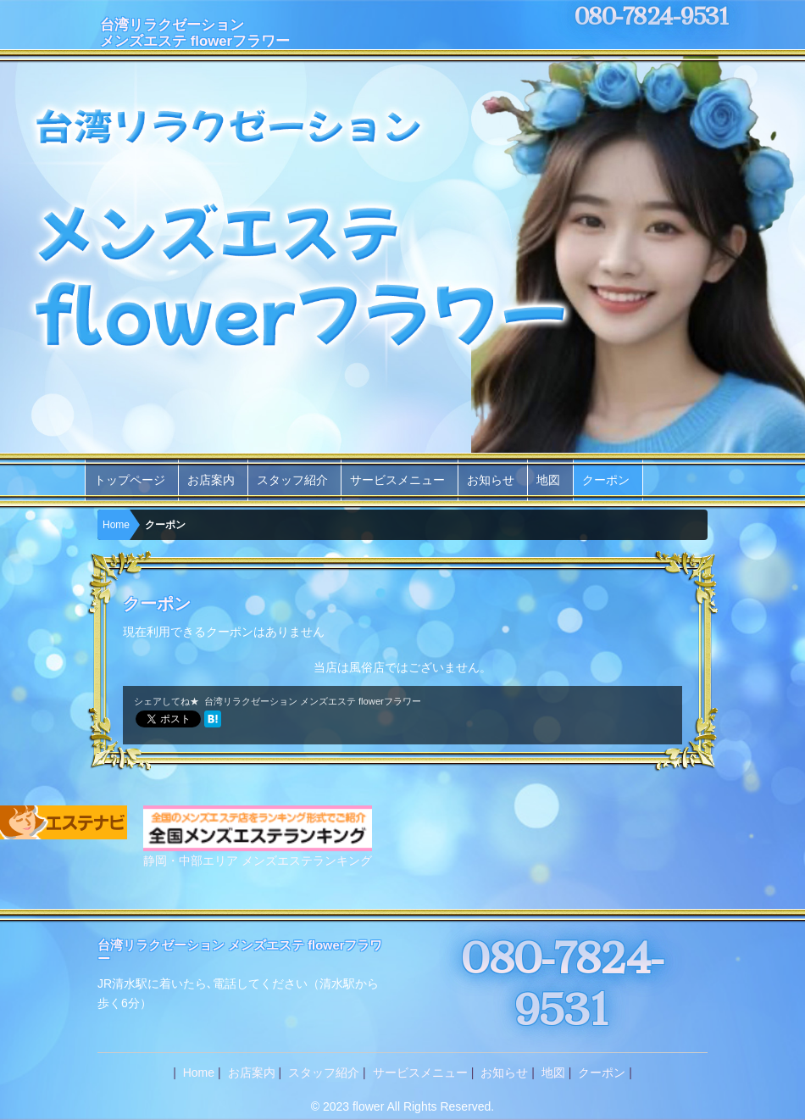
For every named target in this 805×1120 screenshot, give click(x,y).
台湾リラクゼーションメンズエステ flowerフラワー (195, 32)
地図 (548, 480)
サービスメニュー (397, 480)
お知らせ (490, 480)
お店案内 (211, 480)
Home (116, 525)
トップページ (129, 480)
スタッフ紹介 (292, 480)
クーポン (606, 480)
